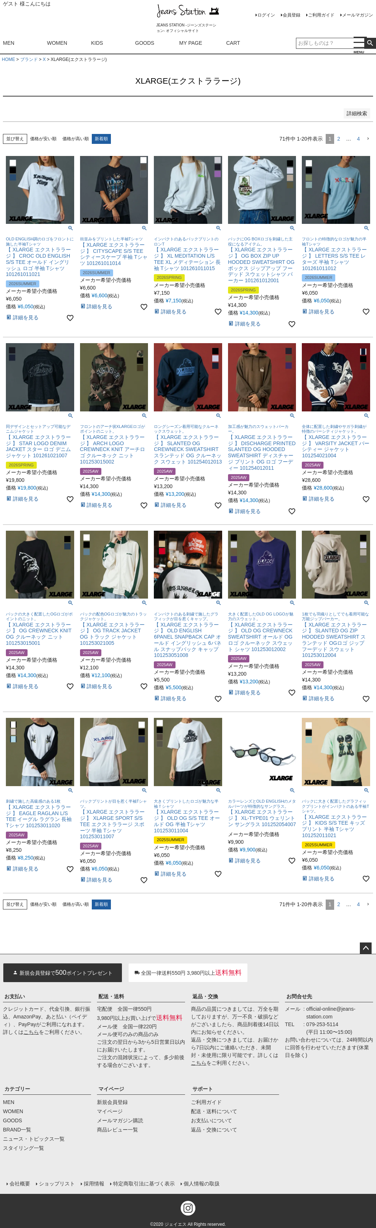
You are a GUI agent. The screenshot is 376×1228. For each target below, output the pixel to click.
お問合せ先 (299, 996)
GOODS (144, 43)
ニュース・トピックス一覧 (34, 1139)
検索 (370, 43)
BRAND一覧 (17, 1130)
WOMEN (57, 43)
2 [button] (338, 139)
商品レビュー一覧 (117, 1130)
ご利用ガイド (321, 15)
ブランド (29, 59)
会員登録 (291, 15)
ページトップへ (366, 948)
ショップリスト (56, 1183)
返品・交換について (214, 1130)
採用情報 (93, 1183)
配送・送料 (111, 996)
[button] (368, 139)
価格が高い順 (75, 138)
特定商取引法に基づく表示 (143, 1183)
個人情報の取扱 (201, 1183)
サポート (202, 1089)
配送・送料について (214, 1111)
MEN (8, 43)
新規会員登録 (112, 1102)
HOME (8, 59)
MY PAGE (190, 43)
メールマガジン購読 (120, 1120)
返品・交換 (205, 996)
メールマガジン (357, 15)
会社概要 (19, 1183)
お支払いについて (211, 1120)
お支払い (14, 996)
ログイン (266, 15)
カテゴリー (17, 1089)
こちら (31, 1032)
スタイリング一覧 (23, 1148)
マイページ (111, 1089)
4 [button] (358, 139)
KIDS (97, 43)
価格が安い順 (43, 138)
